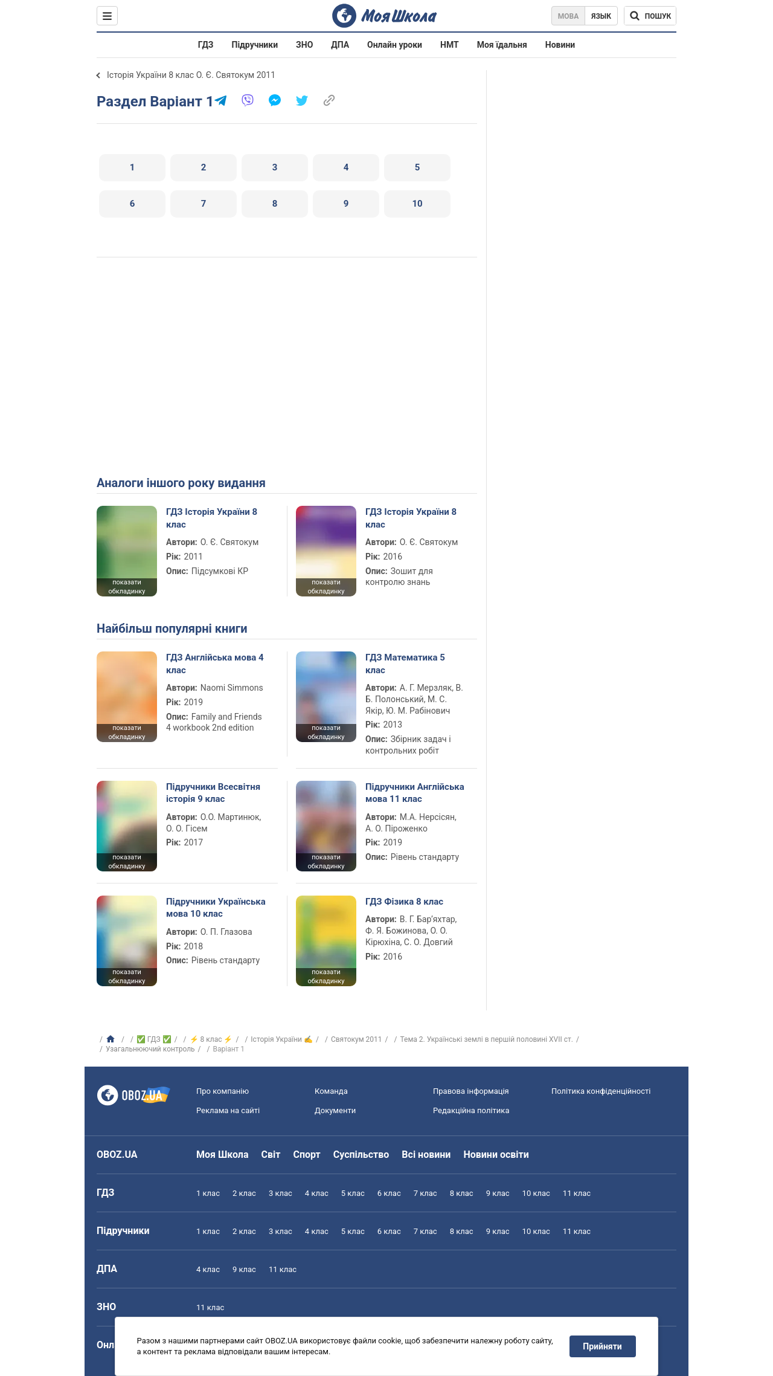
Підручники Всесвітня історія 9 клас (213, 792)
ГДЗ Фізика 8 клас (404, 901)
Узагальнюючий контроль (150, 1049)
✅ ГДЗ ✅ (154, 1039)
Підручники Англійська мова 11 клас (414, 792)
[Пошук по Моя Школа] (650, 16)
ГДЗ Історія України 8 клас (211, 517)
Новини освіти (495, 1154)
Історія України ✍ (282, 1039)
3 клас (280, 1193)
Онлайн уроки (394, 45)
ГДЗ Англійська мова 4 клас (215, 663)
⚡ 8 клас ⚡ (211, 1039)
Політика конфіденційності (600, 1091)
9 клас (498, 1193)
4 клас (317, 1193)
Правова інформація (471, 1091)
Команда (331, 1091)
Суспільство (361, 1154)
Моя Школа (222, 1154)
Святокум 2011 (356, 1039)
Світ (271, 1154)
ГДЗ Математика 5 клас (405, 663)
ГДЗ (206, 45)
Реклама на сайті (228, 1110)
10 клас (536, 1193)
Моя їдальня (502, 45)
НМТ (449, 45)
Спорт (306, 1154)
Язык (601, 16)
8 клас (461, 1193)
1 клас (208, 1193)
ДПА (340, 45)
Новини (560, 45)
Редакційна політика (471, 1110)
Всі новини (426, 1154)
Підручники (255, 45)
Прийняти (602, 1346)
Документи (335, 1110)
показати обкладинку (126, 586)
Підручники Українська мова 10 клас (216, 907)
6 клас (389, 1193)
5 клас (353, 1193)
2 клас (244, 1193)
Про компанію (222, 1091)
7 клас (425, 1193)
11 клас (577, 1193)
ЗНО (304, 45)
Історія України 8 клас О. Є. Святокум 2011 (191, 75)
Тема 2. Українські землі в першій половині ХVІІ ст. (486, 1039)
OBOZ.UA (117, 1154)
